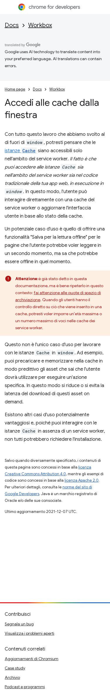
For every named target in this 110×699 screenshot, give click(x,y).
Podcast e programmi (25, 686)
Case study (15, 668)
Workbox (40, 25)
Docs (12, 25)
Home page (15, 89)
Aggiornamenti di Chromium (31, 658)
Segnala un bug (19, 624)
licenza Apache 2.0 (82, 480)
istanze (21, 151)
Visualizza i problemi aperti (29, 633)
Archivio (12, 677)
